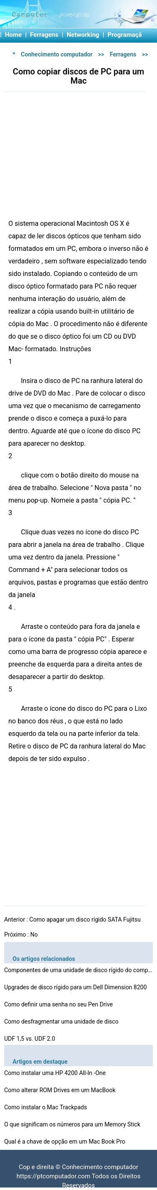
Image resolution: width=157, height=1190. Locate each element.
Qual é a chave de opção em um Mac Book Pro (65, 1141)
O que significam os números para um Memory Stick (73, 1124)
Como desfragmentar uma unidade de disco (62, 1021)
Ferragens (44, 34)
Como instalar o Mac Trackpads (46, 1107)
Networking (83, 34)
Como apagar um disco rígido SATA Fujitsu (85, 919)
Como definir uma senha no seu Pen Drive (59, 1004)
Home (13, 34)
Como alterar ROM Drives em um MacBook (60, 1090)
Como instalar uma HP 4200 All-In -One (55, 1073)
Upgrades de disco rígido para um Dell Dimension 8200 (76, 987)
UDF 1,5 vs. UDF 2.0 (30, 1038)
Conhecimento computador (57, 54)
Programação (127, 34)
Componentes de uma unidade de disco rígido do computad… (79, 970)
